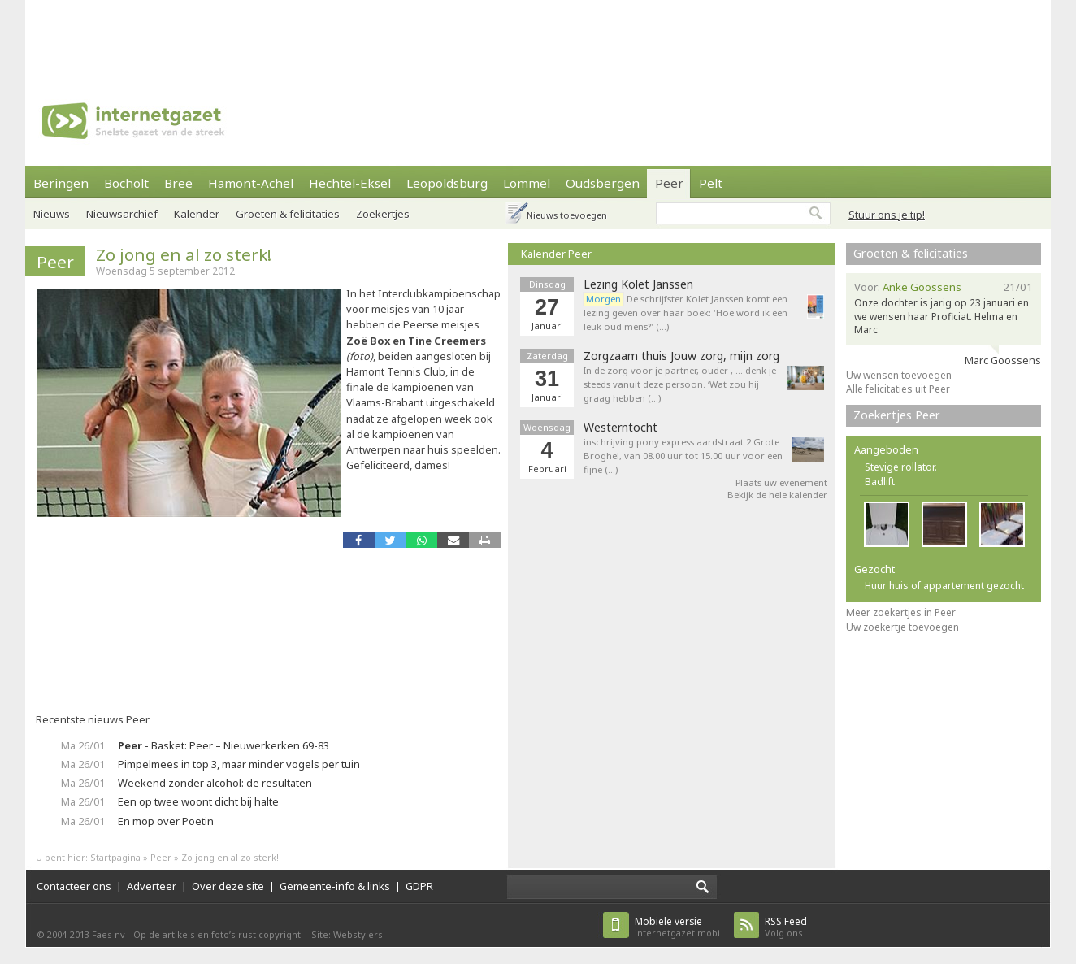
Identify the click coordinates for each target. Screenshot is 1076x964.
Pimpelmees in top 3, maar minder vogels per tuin (239, 764)
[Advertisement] (538, 36)
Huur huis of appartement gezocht (944, 586)
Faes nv (108, 934)
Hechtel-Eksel (350, 183)
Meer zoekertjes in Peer (901, 612)
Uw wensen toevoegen (899, 375)
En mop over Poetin (166, 821)
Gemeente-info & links (335, 886)
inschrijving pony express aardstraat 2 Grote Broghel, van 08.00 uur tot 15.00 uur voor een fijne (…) (683, 455)
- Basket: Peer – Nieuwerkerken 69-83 (223, 745)
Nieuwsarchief (122, 213)
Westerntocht (620, 427)
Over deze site (228, 886)
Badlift (880, 482)
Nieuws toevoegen (567, 215)
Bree (178, 183)
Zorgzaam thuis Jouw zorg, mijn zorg (681, 356)
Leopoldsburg (447, 183)
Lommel (526, 183)
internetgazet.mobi (677, 927)
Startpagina (115, 857)
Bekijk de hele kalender (777, 495)
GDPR (419, 886)
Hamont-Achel (250, 183)
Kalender (196, 213)
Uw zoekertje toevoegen (902, 627)
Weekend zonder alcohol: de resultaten (215, 782)
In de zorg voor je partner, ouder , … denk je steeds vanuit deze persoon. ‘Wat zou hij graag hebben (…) (680, 384)
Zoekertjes (383, 213)
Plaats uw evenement (781, 482)
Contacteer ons (74, 886)
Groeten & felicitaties (288, 213)
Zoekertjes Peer (896, 415)
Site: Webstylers (347, 934)
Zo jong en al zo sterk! (183, 254)
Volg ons (786, 927)
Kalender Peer (556, 253)
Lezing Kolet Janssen (638, 284)
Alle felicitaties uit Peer (898, 389)
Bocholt (126, 183)
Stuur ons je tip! (886, 214)
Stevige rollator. (901, 467)
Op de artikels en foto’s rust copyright (217, 934)
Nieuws (51, 213)
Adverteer (151, 886)
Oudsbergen (603, 183)
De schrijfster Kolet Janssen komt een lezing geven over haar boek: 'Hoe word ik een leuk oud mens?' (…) (685, 312)
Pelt (710, 183)
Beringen (61, 183)
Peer (669, 183)
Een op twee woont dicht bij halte (198, 801)
